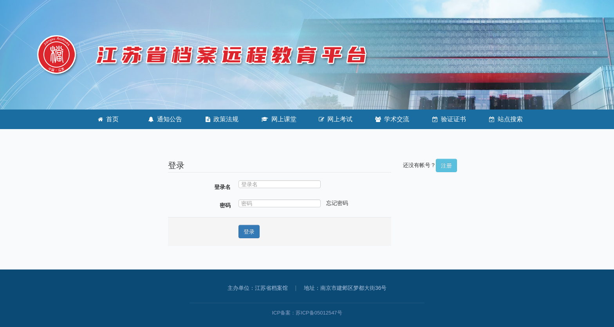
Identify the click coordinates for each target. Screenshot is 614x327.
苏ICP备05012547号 (319, 313)
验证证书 (449, 119)
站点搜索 (506, 119)
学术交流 (392, 119)
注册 (446, 165)
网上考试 (335, 119)
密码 (225, 205)
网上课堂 (278, 119)
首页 (108, 119)
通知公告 (165, 119)
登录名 (222, 187)
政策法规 (222, 119)
